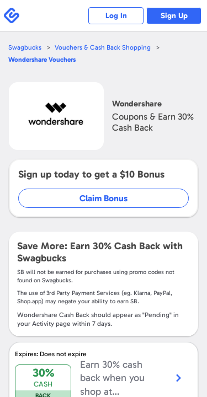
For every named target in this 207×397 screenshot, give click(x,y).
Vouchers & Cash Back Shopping (103, 47)
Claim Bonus (103, 198)
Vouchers (42, 59)
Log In (116, 15)
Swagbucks (24, 47)
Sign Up (174, 15)
